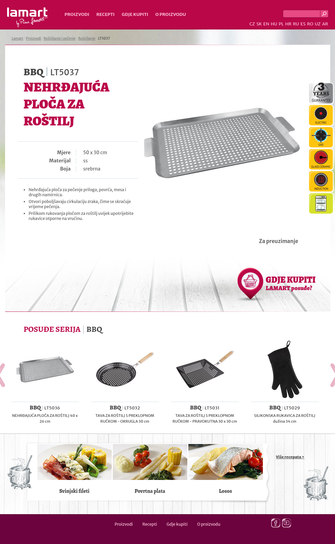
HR (288, 24)
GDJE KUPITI (291, 283)
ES (303, 24)
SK (259, 24)
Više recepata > (290, 457)
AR (325, 24)
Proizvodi (77, 14)
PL (281, 24)
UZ (317, 24)
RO (310, 24)
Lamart (27, 17)
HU (274, 24)
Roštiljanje (87, 38)
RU (296, 24)
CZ (252, 24)
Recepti (105, 14)
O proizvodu (170, 14)
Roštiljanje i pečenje (60, 38)
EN (266, 24)
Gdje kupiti (135, 14)
